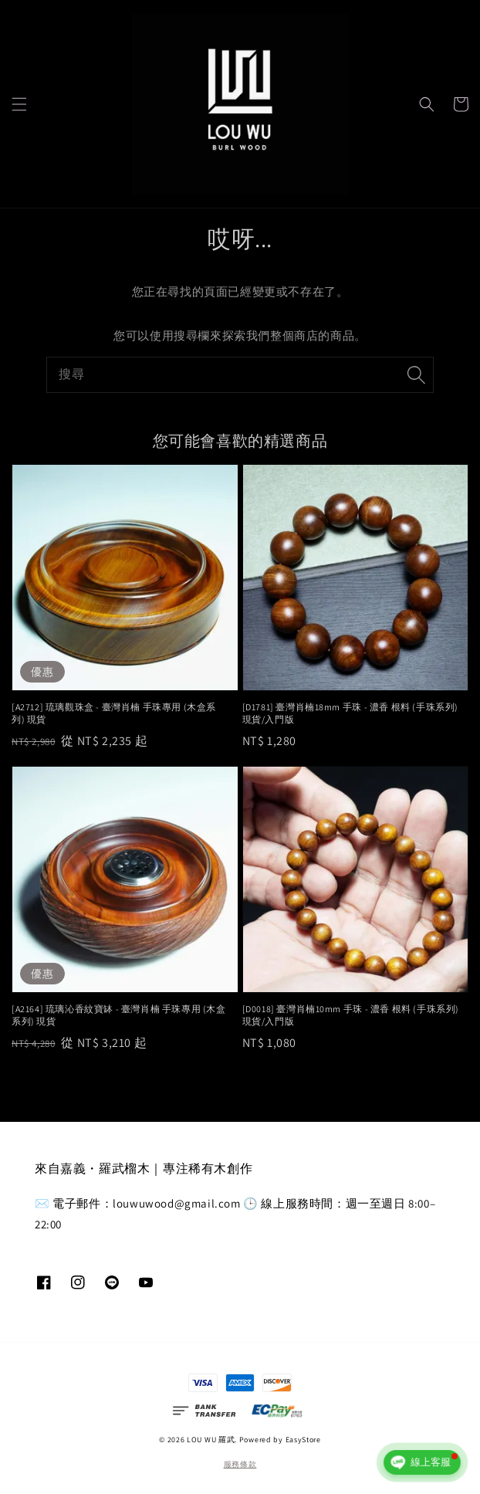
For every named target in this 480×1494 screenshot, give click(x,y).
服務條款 (240, 1464)
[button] (19, 104)
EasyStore (303, 1440)
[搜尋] (416, 374)
